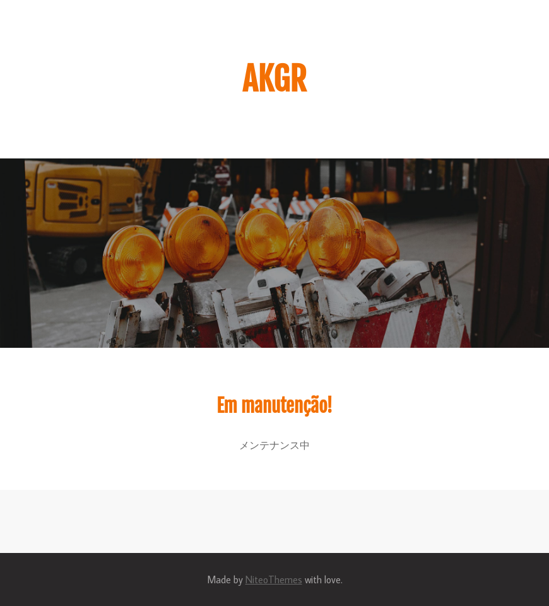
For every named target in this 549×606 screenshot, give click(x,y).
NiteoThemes (273, 579)
